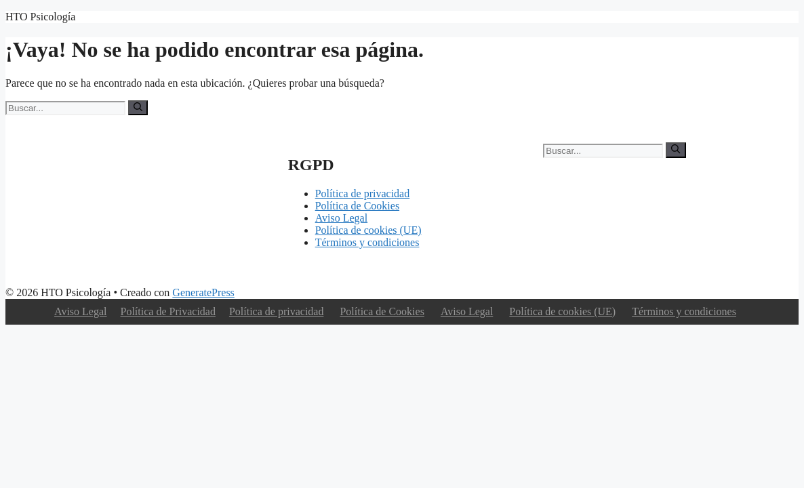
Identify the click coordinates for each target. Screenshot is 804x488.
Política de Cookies (357, 205)
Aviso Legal (341, 218)
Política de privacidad (362, 193)
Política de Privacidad (168, 311)
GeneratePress (203, 292)
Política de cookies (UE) (368, 230)
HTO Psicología (40, 16)
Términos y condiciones (367, 242)
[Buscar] (138, 107)
